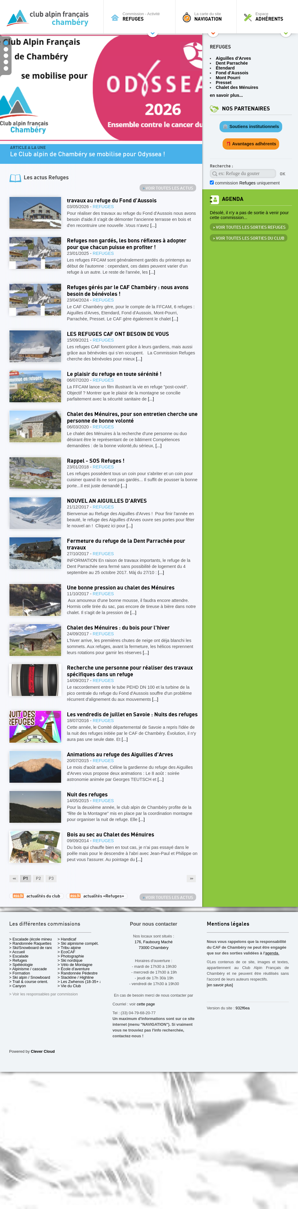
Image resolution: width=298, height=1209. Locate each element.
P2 (38, 878)
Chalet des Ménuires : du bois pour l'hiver (118, 628)
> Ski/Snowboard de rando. (32, 947)
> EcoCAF (66, 952)
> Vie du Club (69, 986)
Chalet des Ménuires (237, 87)
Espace (269, 17)
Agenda (232, 199)
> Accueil (17, 952)
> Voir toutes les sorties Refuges (249, 227)
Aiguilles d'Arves (233, 58)
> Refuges (18, 960)
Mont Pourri (228, 77)
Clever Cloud (43, 1051)
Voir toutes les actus (168, 188)
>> (191, 878)
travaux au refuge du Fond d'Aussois (112, 201)
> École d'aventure (73, 969)
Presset (223, 82)
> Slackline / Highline (75, 977)
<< (14, 878)
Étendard (225, 68)
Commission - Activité (141, 17)
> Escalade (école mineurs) (32, 939)
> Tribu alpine (69, 947)
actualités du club (36, 895)
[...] (153, 225)
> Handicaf (66, 939)
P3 (51, 878)
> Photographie (70, 956)
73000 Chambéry (153, 947)
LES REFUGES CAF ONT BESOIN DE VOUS (118, 334)
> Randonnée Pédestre (77, 973)
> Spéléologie (21, 964)
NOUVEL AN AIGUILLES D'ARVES (107, 501)
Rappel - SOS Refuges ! (95, 461)
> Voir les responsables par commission (43, 994)
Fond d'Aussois (232, 72)
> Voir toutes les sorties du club (248, 238)
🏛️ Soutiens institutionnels (251, 126)
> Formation (19, 973)
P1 (25, 878)
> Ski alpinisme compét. (78, 943)
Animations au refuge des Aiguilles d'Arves (120, 755)
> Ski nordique (69, 960)
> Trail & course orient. (28, 981)
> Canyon (17, 986)
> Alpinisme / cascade (28, 969)
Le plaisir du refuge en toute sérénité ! (114, 374)
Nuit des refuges (87, 795)
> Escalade (19, 956)
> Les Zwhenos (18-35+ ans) (82, 981)
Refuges (103, 206)
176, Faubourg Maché (153, 942)
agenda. (272, 953)
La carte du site (207, 17)
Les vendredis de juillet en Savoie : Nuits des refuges (132, 715)
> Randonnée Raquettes (30, 943)
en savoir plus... (226, 95)
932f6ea (243, 1008)
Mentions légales (228, 924)
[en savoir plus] (220, 985)
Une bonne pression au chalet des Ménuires (121, 588)
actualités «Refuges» (97, 895)
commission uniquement (247, 183)
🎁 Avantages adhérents (251, 143)
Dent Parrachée (232, 63)
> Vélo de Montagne (74, 964)
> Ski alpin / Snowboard (29, 977)
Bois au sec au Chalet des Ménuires (110, 835)
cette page (146, 1004)
